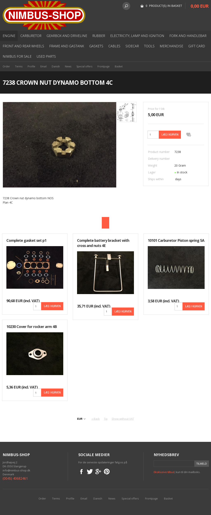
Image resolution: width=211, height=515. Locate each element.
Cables (114, 46)
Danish (56, 66)
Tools (149, 46)
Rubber (98, 35)
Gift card (196, 46)
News (68, 66)
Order (6, 66)
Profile (31, 66)
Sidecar (132, 46)
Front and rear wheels (23, 46)
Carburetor (30, 35)
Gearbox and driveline (67, 35)
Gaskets (96, 46)
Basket (119, 66)
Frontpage (103, 66)
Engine (9, 35)
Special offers (84, 66)
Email (43, 66)
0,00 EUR (200, 6)
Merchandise (171, 46)
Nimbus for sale (17, 56)
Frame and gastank (66, 46)
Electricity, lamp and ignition (137, 35)
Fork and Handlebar (187, 35)
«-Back (95, 419)
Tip (106, 419)
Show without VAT (123, 419)
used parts (46, 56)
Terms (18, 66)
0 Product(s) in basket (164, 6)
